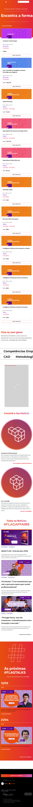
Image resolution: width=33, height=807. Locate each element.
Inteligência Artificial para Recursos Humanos (15, 278)
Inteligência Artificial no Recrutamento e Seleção (16, 248)
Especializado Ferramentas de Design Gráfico (15, 131)
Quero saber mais (17, 55)
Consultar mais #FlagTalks (25, 757)
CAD (7, 356)
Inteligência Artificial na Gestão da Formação (15, 307)
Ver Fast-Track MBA (25, 511)
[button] (30, 2)
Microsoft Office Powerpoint (10, 219)
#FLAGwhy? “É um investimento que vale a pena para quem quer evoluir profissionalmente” (16, 584)
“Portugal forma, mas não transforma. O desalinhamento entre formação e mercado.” (16, 620)
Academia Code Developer (10, 41)
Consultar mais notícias (24, 634)
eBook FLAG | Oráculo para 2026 (14, 551)
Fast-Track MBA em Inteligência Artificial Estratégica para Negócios (14, 71)
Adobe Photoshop (7, 101)
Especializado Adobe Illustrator (11, 160)
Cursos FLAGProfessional (10, 365)
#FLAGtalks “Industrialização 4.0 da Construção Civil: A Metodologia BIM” (15, 746)
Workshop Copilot (7, 189)
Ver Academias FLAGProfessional (22, 463)
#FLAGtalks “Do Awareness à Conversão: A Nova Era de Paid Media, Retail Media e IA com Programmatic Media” (15, 710)
